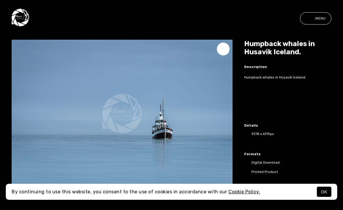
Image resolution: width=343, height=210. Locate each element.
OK (324, 191)
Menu (316, 18)
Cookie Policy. (244, 192)
